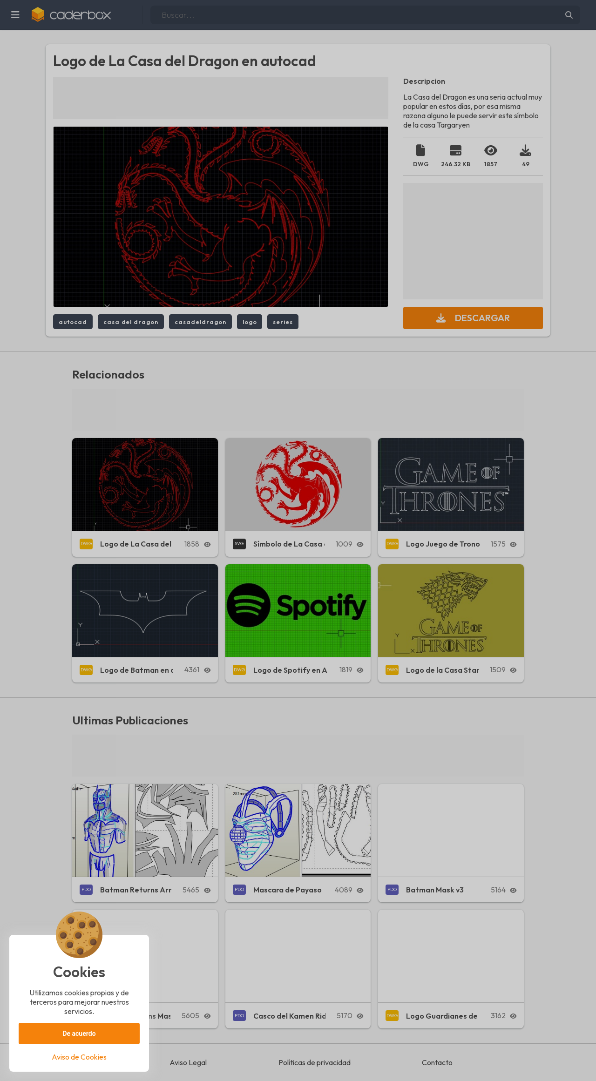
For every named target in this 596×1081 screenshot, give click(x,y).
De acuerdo (78, 1033)
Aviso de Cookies (79, 1056)
